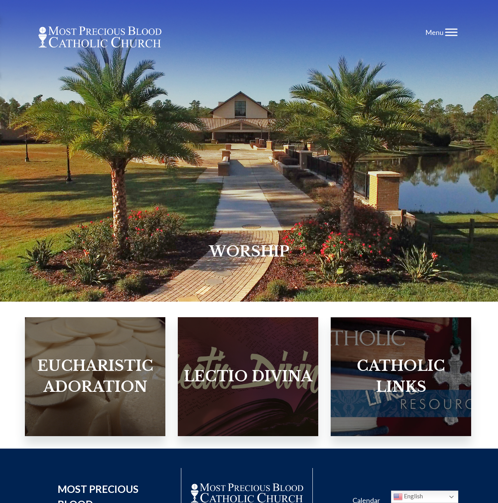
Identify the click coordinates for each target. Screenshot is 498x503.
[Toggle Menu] (451, 32)
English (408, 496)
